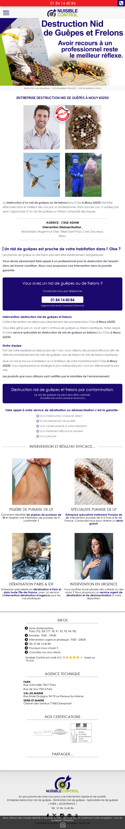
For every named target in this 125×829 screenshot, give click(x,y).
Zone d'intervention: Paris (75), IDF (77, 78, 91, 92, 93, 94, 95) (52, 629)
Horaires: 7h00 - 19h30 (42, 635)
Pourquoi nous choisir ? (43, 648)
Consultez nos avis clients (45, 652)
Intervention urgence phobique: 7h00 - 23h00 (57, 639)
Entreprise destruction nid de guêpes (29, 800)
